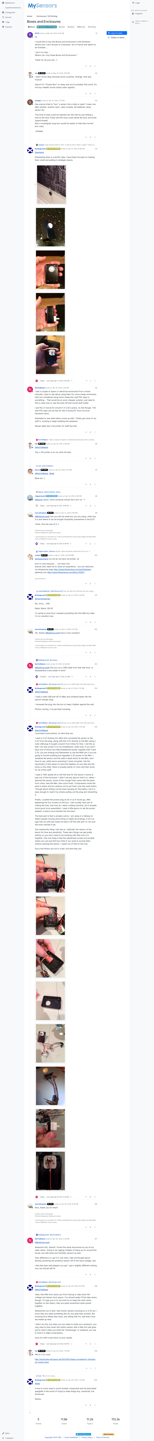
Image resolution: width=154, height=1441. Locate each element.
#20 (95, 1380)
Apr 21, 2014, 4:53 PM (63, 555)
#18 (96, 1286)
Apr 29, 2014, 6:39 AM (69, 1204)
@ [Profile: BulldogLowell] (42, 516)
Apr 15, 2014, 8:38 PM (76, 149)
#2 (96, 73)
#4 (96, 149)
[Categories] (12, 12)
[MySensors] (12, 3)
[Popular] (12, 27)
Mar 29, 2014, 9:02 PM (55, 33)
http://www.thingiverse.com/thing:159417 (66, 572)
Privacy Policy (87, 1437)
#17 (96, 1239)
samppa (38, 101)
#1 (96, 33)
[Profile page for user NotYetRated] (30, 389)
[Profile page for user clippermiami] (30, 498)
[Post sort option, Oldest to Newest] (117, 38)
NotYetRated (40, 388)
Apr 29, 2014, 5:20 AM (76, 727)
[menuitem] (142, 3)
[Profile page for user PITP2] (30, 35)
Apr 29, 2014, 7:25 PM (76, 1380)
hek (36, 73)
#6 (96, 444)
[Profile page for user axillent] (30, 557)
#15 (96, 727)
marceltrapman (41, 513)
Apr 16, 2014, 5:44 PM (61, 388)
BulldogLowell (40, 149)
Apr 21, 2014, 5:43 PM (76, 595)
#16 (96, 1204)
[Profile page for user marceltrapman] (30, 514)
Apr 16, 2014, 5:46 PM (61, 444)
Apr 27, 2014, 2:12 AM (76, 688)
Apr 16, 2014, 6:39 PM (73, 496)
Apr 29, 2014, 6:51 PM (76, 1286)
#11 (96, 595)
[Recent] (12, 17)
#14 (96, 688)
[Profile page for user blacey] (30, 471)
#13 (96, 664)
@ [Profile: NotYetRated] (41, 447)
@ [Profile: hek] (51, 473)
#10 (96, 555)
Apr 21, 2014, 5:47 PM (69, 629)
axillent (38, 555)
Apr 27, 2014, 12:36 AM (61, 664)
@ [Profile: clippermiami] (41, 559)
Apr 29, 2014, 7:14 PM (61, 1351)
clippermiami (40, 496)
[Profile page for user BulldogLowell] (30, 150)
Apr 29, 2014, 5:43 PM (61, 1239)
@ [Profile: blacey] (39, 499)
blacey (37, 470)
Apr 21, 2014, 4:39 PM (69, 513)
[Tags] (12, 22)
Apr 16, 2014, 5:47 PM (64, 470)
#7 (96, 470)
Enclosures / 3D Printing (46, 27)
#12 (96, 629)
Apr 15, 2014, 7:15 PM (57, 101)
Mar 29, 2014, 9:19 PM (61, 73)
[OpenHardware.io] (12, 8)
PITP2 (37, 33)
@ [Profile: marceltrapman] (42, 599)
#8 (96, 496)
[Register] (142, 13)
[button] (12, 1433)
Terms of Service (102, 1437)
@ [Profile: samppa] (39, 152)
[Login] (142, 3)
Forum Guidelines (71, 1437)
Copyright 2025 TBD (53, 1437)
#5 (96, 388)
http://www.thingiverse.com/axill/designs (72, 569)
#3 (96, 101)
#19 (96, 1351)
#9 (96, 513)
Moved (31, 27)
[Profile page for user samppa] (30, 102)
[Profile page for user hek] (30, 75)
